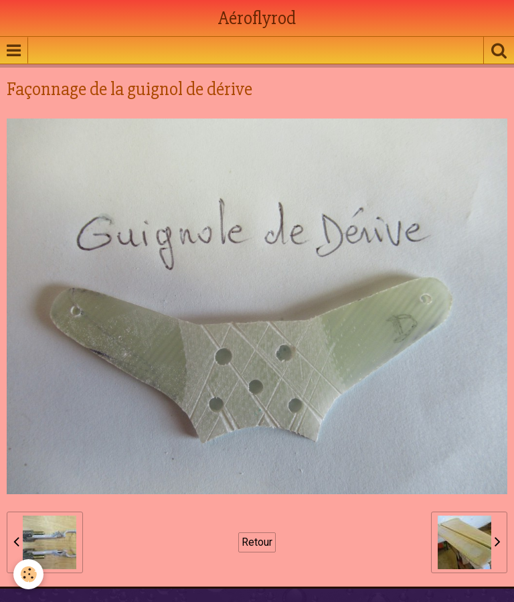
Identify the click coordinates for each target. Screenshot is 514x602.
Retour (257, 542)
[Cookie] (28, 574)
